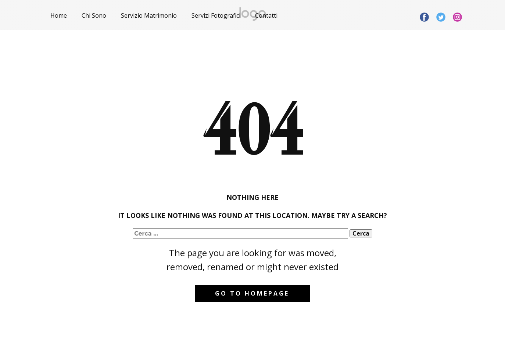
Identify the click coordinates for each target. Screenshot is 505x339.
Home (58, 15)
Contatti (266, 15)
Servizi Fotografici (215, 15)
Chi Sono (94, 15)
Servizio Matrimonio (149, 15)
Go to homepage (252, 293)
